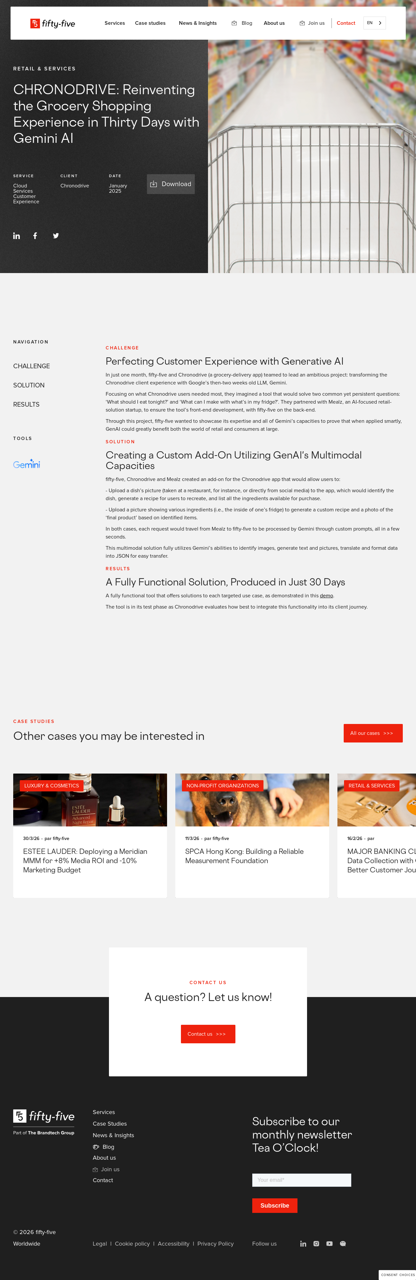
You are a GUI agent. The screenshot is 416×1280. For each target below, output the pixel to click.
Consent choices (398, 1275)
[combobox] (375, 23)
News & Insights (198, 23)
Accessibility (174, 1244)
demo (326, 595)
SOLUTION (29, 385)
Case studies (150, 23)
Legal (100, 1244)
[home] (52, 23)
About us (274, 23)
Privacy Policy (215, 1244)
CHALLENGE (31, 366)
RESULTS (26, 404)
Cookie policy (132, 1244)
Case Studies (110, 1124)
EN (369, 23)
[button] (115, 23)
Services (104, 1112)
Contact (346, 23)
